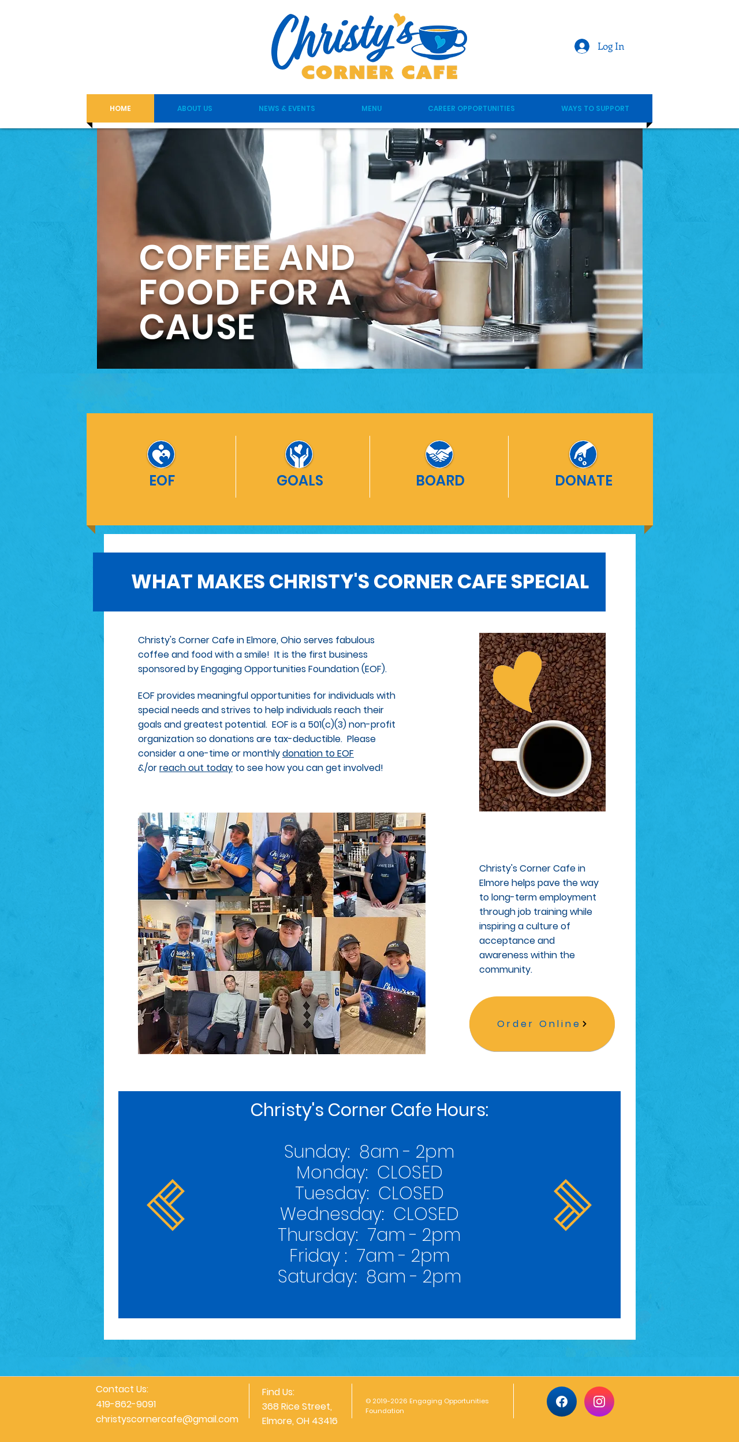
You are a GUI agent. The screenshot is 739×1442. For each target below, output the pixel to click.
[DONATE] (584, 480)
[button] (195, 108)
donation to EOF (318, 753)
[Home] (562, 1402)
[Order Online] (542, 1023)
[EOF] (162, 480)
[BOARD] (440, 480)
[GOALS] (300, 480)
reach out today (196, 767)
